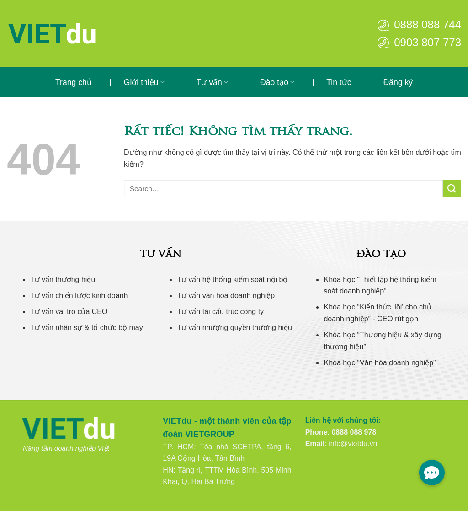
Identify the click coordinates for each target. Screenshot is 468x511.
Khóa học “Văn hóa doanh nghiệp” (380, 363)
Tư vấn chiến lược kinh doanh (79, 295)
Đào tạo (277, 82)
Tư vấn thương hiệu (63, 279)
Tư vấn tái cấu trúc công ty (220, 311)
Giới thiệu (144, 82)
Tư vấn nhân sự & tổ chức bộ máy (86, 327)
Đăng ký (398, 82)
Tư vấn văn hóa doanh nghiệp (226, 295)
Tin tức (338, 82)
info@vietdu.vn (353, 443)
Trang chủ (73, 82)
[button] (432, 472)
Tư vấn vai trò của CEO (69, 311)
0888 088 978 (353, 432)
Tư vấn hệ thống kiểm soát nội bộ (232, 279)
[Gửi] (452, 188)
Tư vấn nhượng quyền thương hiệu (234, 327)
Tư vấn (212, 82)
